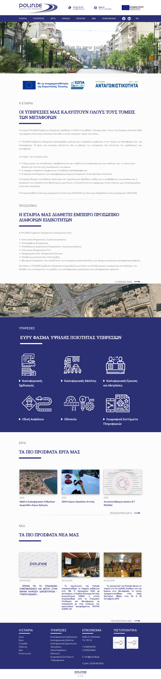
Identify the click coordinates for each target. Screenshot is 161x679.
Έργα (21, 640)
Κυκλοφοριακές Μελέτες (80, 381)
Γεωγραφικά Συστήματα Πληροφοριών (120, 421)
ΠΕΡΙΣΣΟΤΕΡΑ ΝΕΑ (121, 621)
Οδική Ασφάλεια (33, 419)
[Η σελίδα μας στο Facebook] (123, 18)
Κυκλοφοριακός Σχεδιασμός (30, 383)
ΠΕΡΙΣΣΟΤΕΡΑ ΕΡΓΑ (121, 513)
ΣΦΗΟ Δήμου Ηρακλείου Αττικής (78, 501)
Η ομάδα (23, 643)
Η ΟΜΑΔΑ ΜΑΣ (123, 281)
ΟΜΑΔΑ (66, 18)
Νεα (21, 650)
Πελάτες (23, 646)
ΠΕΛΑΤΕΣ (80, 18)
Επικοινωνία (25, 653)
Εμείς (21, 636)
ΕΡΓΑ (53, 18)
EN (137, 18)
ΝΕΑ (94, 18)
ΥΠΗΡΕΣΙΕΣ (38, 18)
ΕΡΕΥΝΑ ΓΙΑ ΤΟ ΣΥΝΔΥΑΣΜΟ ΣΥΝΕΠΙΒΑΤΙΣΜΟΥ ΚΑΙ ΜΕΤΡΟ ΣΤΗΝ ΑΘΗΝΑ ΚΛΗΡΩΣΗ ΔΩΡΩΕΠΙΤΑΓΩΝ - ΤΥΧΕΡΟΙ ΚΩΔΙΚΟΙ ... (38, 590)
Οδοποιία (70, 419)
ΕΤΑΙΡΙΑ (23, 18)
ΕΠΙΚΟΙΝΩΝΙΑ (109, 18)
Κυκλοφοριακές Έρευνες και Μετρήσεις (120, 383)
